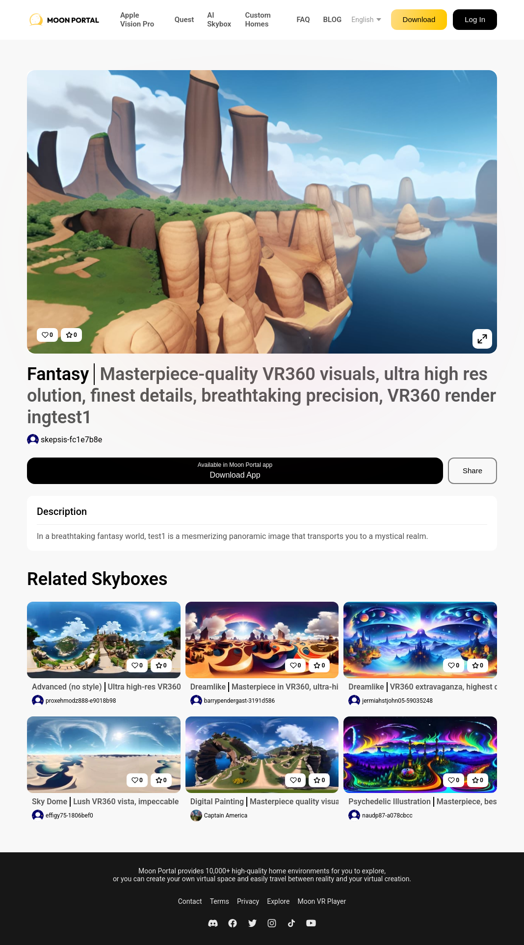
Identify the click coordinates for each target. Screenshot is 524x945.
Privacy (248, 901)
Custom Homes (257, 19)
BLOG (332, 19)
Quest (184, 19)
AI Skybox (219, 19)
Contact (190, 901)
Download (419, 19)
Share (472, 470)
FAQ (303, 19)
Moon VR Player (321, 901)
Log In (475, 19)
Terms (219, 901)
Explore (278, 901)
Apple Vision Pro (137, 19)
